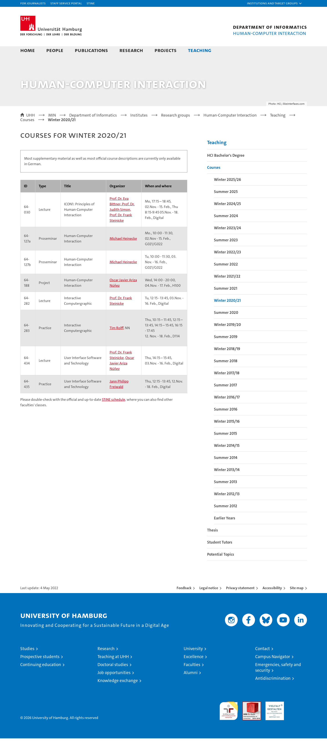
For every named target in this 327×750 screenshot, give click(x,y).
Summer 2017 (225, 396)
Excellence (193, 668)
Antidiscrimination (273, 690)
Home (27, 50)
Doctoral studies (113, 676)
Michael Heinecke (123, 250)
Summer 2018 (225, 372)
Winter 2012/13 (226, 505)
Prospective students (39, 668)
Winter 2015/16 (227, 432)
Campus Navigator (272, 668)
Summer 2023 (226, 251)
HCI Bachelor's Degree (226, 166)
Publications (91, 50)
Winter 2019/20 (227, 336)
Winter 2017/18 (226, 384)
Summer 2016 (225, 420)
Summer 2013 (225, 493)
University (193, 660)
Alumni (191, 684)
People (54, 50)
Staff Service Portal (66, 3)
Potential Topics (220, 565)
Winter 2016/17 (227, 408)
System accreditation (297, 718)
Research (131, 50)
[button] (274, 3)
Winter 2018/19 (227, 360)
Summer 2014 (225, 469)
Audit (246, 715)
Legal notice (208, 599)
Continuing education (40, 676)
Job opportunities (114, 684)
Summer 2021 (225, 299)
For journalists (33, 3)
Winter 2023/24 (227, 239)
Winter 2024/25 (227, 215)
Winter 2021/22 (227, 287)
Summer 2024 (226, 227)
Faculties (192, 676)
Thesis (212, 541)
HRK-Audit (273, 715)
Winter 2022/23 (227, 263)
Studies (27, 660)
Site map (297, 599)
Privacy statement (240, 599)
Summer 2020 (226, 324)
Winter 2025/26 (227, 191)
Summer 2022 (226, 275)
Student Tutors (219, 553)
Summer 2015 (225, 445)
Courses (213, 179)
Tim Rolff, (117, 339)
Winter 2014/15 (226, 457)
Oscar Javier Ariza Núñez (122, 375)
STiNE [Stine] (91, 3)
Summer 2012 (225, 517)
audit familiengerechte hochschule (228, 720)
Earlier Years (224, 529)
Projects (165, 50)
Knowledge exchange (118, 692)
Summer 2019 (225, 348)
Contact (262, 660)
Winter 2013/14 (226, 481)
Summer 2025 (226, 203)
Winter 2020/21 (227, 312)
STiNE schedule (113, 411)
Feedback (184, 599)
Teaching (199, 50)
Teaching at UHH (113, 668)
